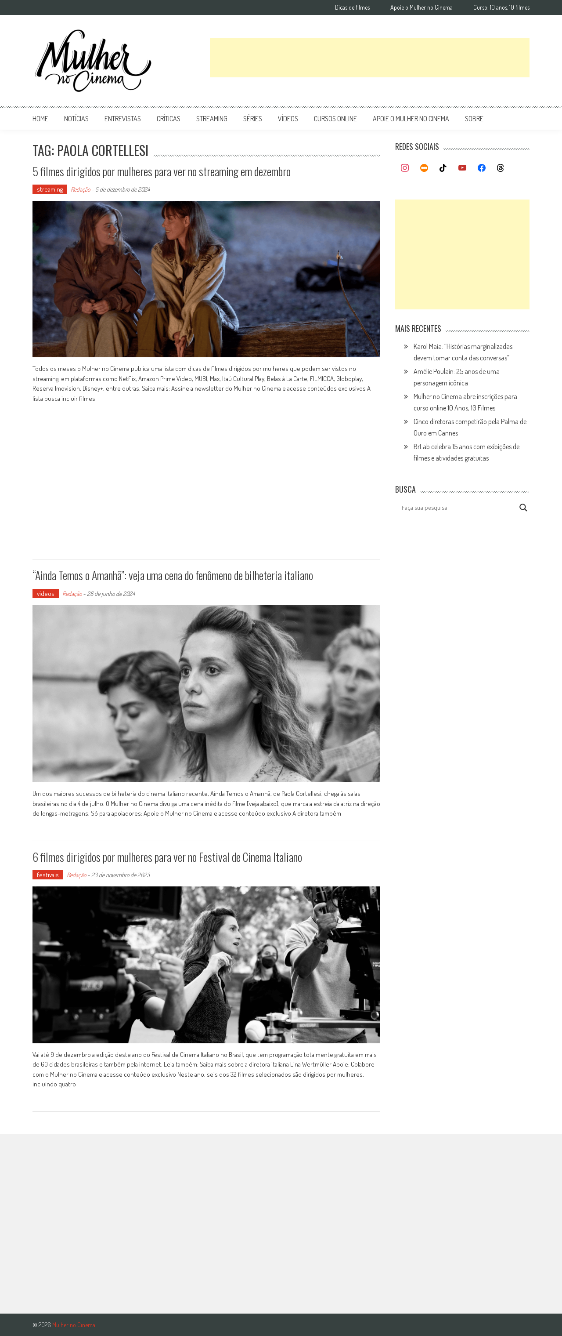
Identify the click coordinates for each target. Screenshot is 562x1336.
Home (40, 118)
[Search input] (458, 507)
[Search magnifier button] (523, 507)
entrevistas (122, 118)
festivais (48, 875)
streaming (211, 118)
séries (252, 118)
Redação (80, 189)
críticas (168, 118)
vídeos (288, 118)
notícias (76, 118)
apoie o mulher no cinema (411, 118)
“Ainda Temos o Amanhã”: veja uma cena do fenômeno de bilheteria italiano (172, 575)
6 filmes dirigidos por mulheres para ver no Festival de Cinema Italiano (167, 856)
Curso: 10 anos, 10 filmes (501, 7)
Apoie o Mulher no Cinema (421, 7)
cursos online (335, 118)
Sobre (474, 118)
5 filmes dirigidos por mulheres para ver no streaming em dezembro (161, 171)
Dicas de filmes (352, 7)
